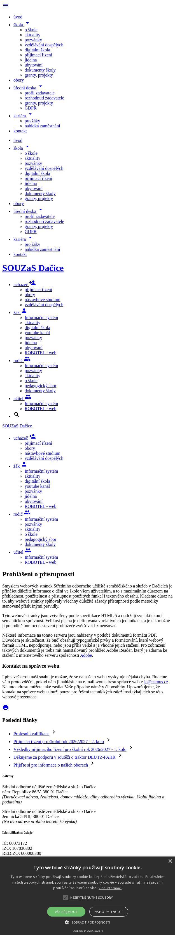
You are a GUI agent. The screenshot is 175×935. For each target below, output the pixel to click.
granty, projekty (39, 75)
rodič (22, 360)
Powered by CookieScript (87, 930)
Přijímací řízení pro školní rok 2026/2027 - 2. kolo (58, 741)
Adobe (86, 655)
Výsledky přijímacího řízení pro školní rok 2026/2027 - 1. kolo (70, 749)
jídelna (31, 60)
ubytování (34, 65)
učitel (22, 398)
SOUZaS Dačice (33, 268)
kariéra (23, 115)
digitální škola (37, 49)
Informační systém (41, 317)
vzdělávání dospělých (44, 44)
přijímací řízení (38, 55)
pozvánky (33, 39)
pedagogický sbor (40, 385)
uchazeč (24, 284)
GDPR (31, 108)
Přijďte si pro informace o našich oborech (50, 765)
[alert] (87, 896)
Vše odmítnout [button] (108, 912)
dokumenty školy (40, 70)
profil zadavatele (40, 93)
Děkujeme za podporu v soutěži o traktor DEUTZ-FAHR (64, 757)
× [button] (170, 861)
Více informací (110, 888)
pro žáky (32, 120)
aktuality (32, 34)
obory (18, 80)
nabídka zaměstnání (42, 125)
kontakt (20, 131)
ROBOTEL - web (40, 352)
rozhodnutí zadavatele (44, 98)
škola (22, 24)
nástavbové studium (42, 299)
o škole (31, 29)
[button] (87, 921)
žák (20, 312)
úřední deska (28, 87)
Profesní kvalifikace (31, 733)
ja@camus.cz (156, 681)
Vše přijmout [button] (66, 912)
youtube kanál (37, 332)
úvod (17, 17)
